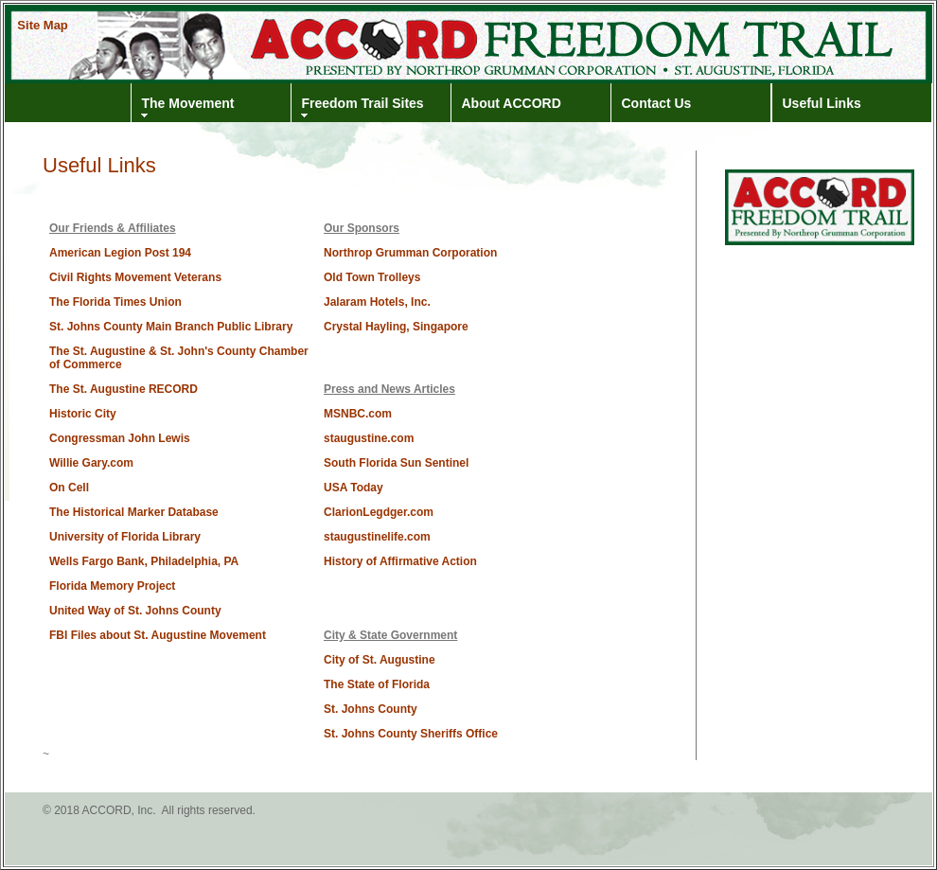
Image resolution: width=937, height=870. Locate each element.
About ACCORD (511, 103)
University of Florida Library (125, 536)
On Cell (69, 487)
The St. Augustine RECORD (123, 389)
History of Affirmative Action (400, 561)
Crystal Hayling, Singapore (396, 326)
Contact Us (657, 103)
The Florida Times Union (115, 302)
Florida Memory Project (112, 586)
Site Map (42, 25)
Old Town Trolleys (372, 277)
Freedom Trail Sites (363, 103)
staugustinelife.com (377, 536)
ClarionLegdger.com (378, 512)
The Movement (188, 103)
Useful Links (822, 103)
